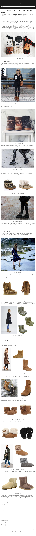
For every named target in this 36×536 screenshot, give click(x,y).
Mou (19, 25)
